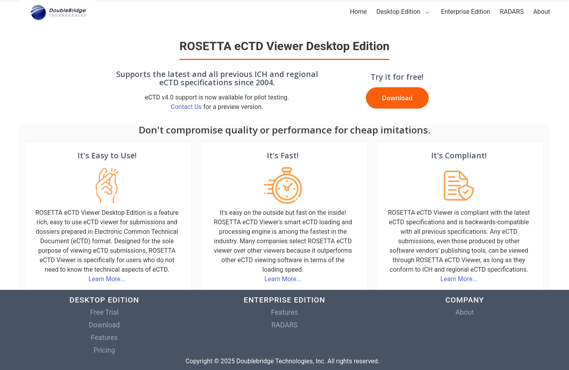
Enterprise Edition (465, 11)
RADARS (512, 11)
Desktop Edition (398, 11)
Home (358, 11)
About (541, 11)
